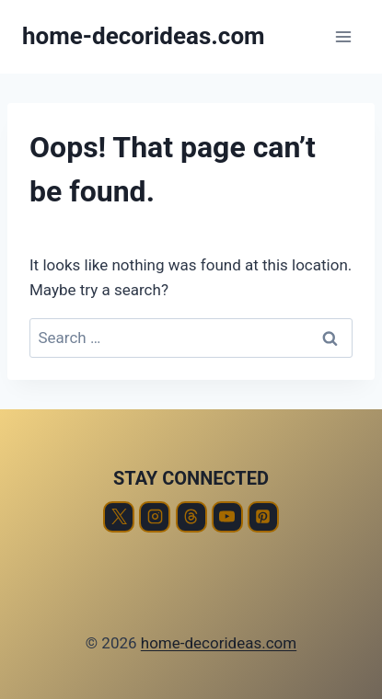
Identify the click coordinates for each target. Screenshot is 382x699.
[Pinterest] (263, 517)
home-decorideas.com (218, 643)
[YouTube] (227, 517)
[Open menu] (343, 36)
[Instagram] (154, 517)
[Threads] (191, 517)
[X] (118, 517)
